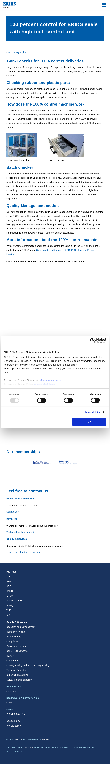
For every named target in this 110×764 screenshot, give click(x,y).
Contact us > (13, 512)
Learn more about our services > (23, 552)
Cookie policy (13, 721)
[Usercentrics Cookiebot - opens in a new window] (92, 340)
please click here (44, 384)
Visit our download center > (20, 532)
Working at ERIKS (15, 714)
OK (89, 421)
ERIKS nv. (17, 739)
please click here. (50, 380)
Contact (10, 702)
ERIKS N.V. (28, 747)
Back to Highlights (17, 52)
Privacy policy (13, 725)
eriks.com (11, 691)
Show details (92, 412)
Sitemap (45, 739)
